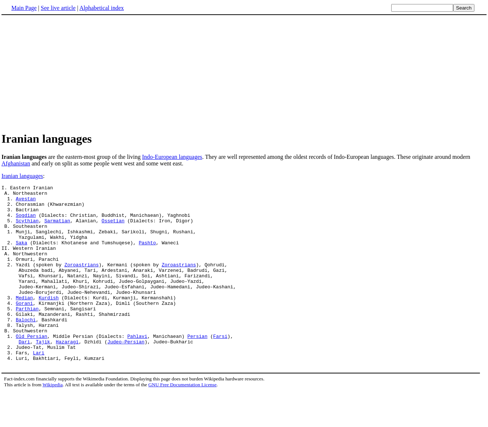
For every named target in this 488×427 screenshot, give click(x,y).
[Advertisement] (63, 73)
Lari (38, 386)
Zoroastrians (82, 281)
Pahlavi (137, 367)
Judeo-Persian (125, 373)
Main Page (24, 8)
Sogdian (26, 221)
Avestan (26, 201)
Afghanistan (15, 163)
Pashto (147, 254)
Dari (24, 373)
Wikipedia (53, 420)
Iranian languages (22, 176)
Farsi (220, 367)
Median (24, 320)
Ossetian (113, 228)
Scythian (27, 228)
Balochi (26, 347)
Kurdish (48, 320)
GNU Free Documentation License (182, 420)
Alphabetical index (101, 8)
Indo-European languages (172, 157)
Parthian (27, 334)
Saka (21, 254)
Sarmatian (57, 228)
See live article (58, 8)
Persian (197, 367)
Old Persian (31, 367)
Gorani (24, 327)
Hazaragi (67, 373)
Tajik (43, 373)
